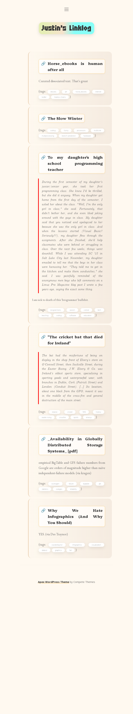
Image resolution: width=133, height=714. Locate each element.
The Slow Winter (67, 126)
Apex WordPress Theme (53, 709)
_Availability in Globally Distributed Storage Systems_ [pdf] (75, 552)
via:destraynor (58, 670)
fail (72, 676)
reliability (75, 608)
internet (97, 96)
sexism (80, 378)
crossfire (64, 522)
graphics (60, 676)
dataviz (46, 676)
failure (72, 602)
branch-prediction (93, 146)
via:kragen (57, 602)
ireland (56, 516)
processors (95, 140)
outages (61, 608)
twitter (45, 102)
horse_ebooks (81, 96)
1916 (84, 516)
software (96, 384)
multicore (47, 146)
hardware (47, 152)
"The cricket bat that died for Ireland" (75, 417)
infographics (77, 670)
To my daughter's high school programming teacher (75, 182)
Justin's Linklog (66, 28)
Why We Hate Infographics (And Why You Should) (75, 638)
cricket (70, 516)
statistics (46, 608)
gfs (99, 602)
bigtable (86, 602)
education (47, 390)
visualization (95, 670)
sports (77, 522)
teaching (61, 384)
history (97, 516)
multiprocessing (68, 146)
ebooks (55, 96)
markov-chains (61, 102)
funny (76, 140)
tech (45, 384)
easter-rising (48, 522)
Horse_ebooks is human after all (75, 67)
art (67, 96)
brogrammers (61, 378)
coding (59, 140)
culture (97, 378)
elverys (91, 522)
